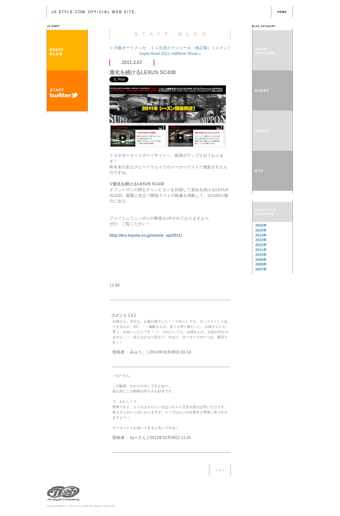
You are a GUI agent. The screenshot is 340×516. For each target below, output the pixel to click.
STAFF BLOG (67, 50)
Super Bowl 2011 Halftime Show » (170, 53)
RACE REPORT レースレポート (272, 50)
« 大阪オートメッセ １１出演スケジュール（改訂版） (162, 47)
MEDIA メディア (272, 131)
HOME (282, 11)
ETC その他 (272, 171)
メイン (221, 47)
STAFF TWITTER (67, 91)
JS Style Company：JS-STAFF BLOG (159, 11)
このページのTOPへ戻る (220, 470)
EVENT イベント (272, 90)
